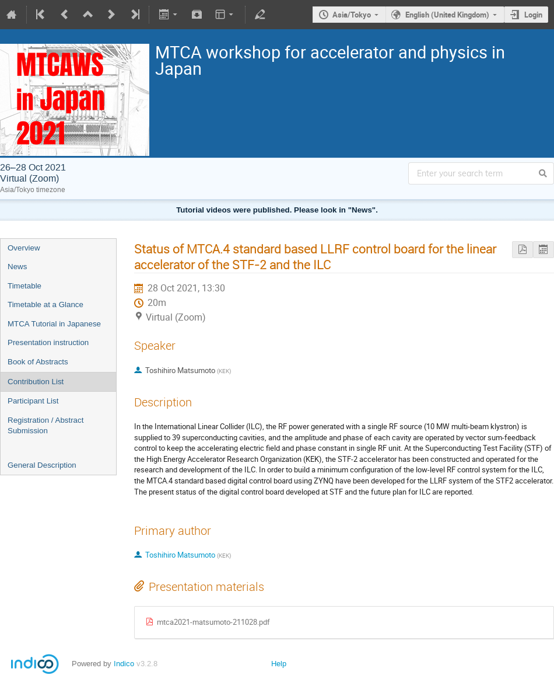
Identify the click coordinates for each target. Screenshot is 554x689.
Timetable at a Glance (45, 304)
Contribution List (36, 381)
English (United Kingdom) (447, 14)
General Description (42, 465)
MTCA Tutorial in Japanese (54, 323)
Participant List (33, 400)
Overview (24, 247)
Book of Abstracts (38, 361)
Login (533, 14)
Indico (124, 664)
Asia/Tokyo (351, 14)
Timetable (24, 285)
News (17, 266)
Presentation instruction (48, 342)
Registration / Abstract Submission (45, 426)
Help (278, 664)
